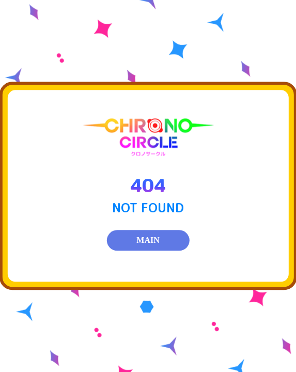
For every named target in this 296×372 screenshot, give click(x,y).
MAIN (147, 240)
